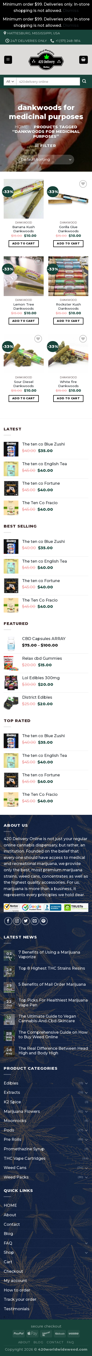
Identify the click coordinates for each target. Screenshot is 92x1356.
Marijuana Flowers (22, 1111)
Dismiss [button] (71, 10)
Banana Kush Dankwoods (23, 229)
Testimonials (16, 1309)
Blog (8, 1233)
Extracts (12, 1092)
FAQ (8, 1243)
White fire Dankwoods (68, 384)
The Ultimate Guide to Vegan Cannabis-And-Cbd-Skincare (47, 1018)
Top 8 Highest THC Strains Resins (51, 968)
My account (15, 1280)
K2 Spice (12, 1102)
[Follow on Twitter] (26, 921)
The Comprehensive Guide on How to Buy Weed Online (53, 1034)
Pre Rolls (12, 1139)
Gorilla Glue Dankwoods (68, 229)
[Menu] (8, 60)
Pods (9, 1130)
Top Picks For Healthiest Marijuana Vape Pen (53, 1002)
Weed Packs (16, 1177)
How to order (17, 1290)
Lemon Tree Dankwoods (23, 306)
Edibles (11, 1083)
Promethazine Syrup (24, 1149)
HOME (10, 1205)
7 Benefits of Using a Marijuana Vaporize (49, 954)
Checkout (13, 1271)
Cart (8, 1262)
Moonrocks (15, 1120)
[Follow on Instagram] (17, 921)
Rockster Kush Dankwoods (68, 306)
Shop (9, 1252)
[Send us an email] (35, 921)
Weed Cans (15, 1167)
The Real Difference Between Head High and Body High (53, 1050)
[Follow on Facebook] (8, 921)
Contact (12, 1224)
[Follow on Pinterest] (43, 921)
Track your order (20, 1299)
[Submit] (84, 81)
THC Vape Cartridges (25, 1158)
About (10, 1215)
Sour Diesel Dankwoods (23, 384)
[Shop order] (46, 159)
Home (21, 127)
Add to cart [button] (23, 243)
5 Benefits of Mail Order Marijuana (52, 984)
